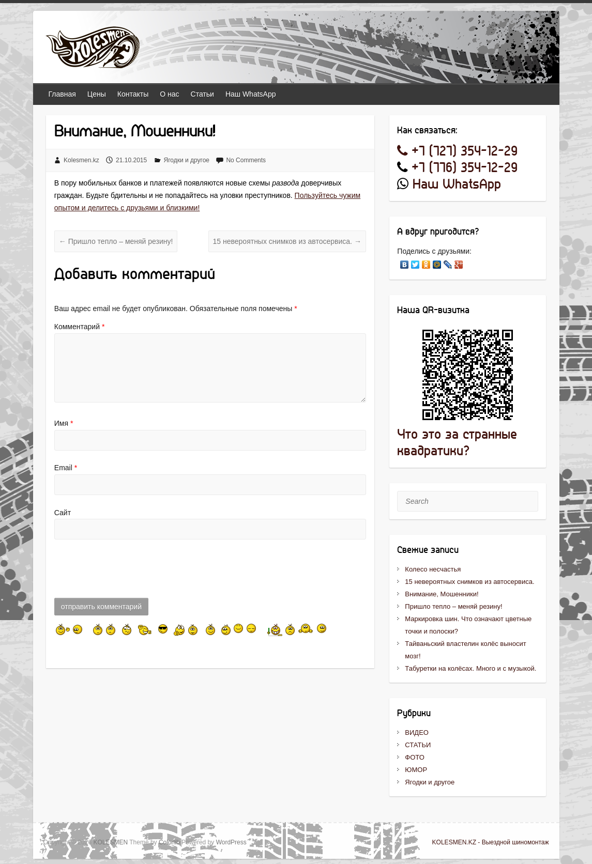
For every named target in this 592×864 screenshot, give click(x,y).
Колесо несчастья (433, 569)
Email (65, 468)
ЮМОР (416, 770)
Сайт (62, 512)
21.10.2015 (131, 160)
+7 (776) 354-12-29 (465, 168)
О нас (169, 94)
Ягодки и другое (187, 160)
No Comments (246, 160)
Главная (62, 94)
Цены (96, 94)
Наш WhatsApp (250, 94)
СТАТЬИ (418, 745)
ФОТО (414, 757)
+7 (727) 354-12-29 (457, 152)
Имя (63, 423)
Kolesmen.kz (81, 160)
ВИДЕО (417, 732)
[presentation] (132, 571)
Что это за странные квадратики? (457, 443)
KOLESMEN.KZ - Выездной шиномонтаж (490, 842)
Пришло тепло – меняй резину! (116, 241)
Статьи (202, 94)
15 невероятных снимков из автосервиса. (287, 241)
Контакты (132, 94)
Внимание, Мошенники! (441, 594)
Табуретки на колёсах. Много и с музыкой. (470, 668)
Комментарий (79, 326)
